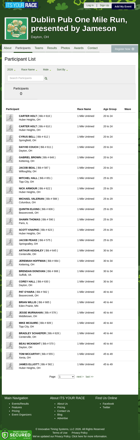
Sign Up (104, 5)
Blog (59, 414)
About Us (62, 403)
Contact (93, 48)
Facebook (108, 403)
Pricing (16, 411)
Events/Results (20, 403)
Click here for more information (89, 436)
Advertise (62, 418)
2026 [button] (11, 69)
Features (17, 407)
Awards (79, 48)
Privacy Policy (79, 432)
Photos (65, 48)
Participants (23, 48)
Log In (90, 5)
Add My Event (123, 6)
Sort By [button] (62, 69)
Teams (39, 48)
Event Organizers (21, 414)
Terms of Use (60, 432)
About (7, 48)
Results (52, 48)
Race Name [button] (29, 69)
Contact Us (63, 411)
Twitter (106, 407)
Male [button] (47, 69)
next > (80, 376)
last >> (89, 376)
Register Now (124, 49)
